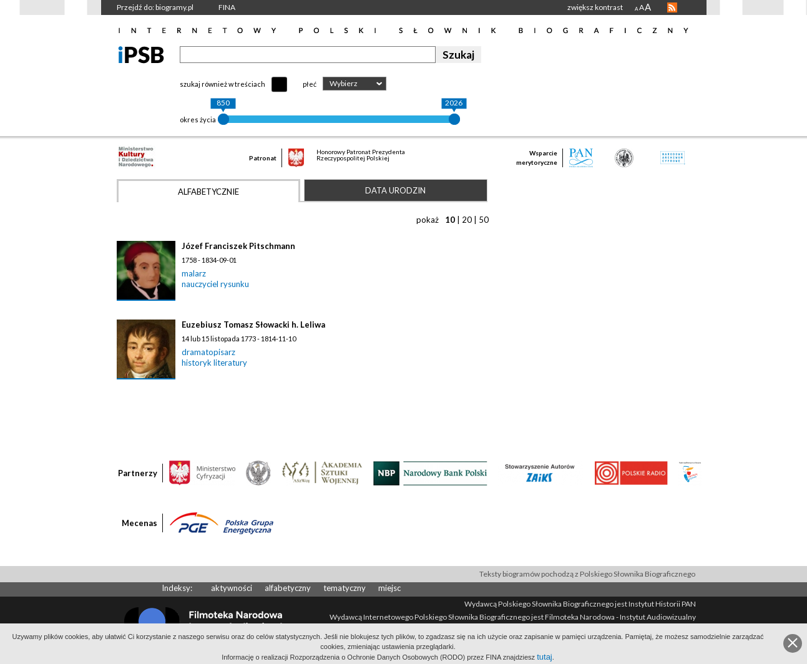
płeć (309, 84)
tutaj (544, 657)
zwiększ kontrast (595, 7)
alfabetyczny (288, 588)
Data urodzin (395, 190)
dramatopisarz (208, 352)
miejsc (389, 588)
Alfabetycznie (208, 192)
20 (467, 220)
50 (484, 220)
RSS (672, 7)
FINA (226, 7)
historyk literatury (214, 363)
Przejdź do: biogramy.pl (155, 7)
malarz (194, 273)
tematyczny (344, 588)
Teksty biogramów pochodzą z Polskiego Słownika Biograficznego (587, 574)
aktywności (231, 588)
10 (450, 220)
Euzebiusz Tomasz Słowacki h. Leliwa (253, 325)
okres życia (198, 119)
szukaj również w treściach (222, 84)
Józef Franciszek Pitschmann (238, 246)
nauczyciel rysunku (215, 284)
